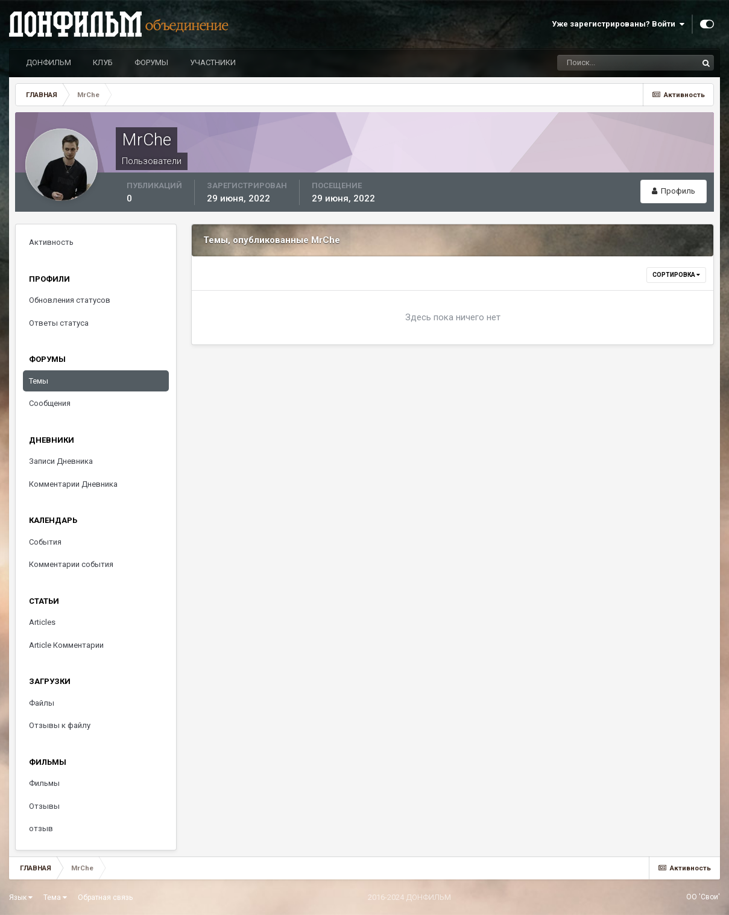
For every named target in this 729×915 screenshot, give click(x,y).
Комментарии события (71, 564)
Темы (38, 380)
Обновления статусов (69, 300)
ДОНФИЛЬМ (48, 62)
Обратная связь (105, 897)
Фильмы (44, 783)
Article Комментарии (66, 645)
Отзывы (44, 806)
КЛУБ (103, 62)
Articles (42, 622)
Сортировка (676, 274)
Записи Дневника (61, 461)
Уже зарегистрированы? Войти (618, 24)
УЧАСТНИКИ (213, 62)
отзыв (41, 828)
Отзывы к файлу (59, 725)
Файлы (41, 703)
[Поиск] (627, 63)
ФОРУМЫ (151, 62)
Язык (21, 897)
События (45, 541)
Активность (51, 242)
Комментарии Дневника (73, 484)
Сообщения (50, 403)
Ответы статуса (59, 323)
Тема (55, 897)
